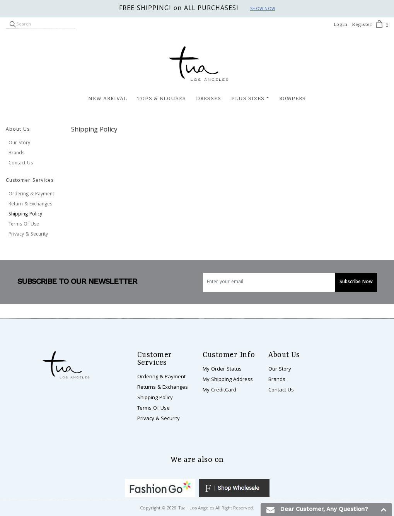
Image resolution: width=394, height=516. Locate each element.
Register (362, 24)
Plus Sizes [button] (247, 99)
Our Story (19, 143)
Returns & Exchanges (162, 387)
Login (341, 24)
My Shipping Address (228, 380)
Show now (262, 9)
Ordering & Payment (31, 194)
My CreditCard (219, 390)
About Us (18, 130)
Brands (16, 153)
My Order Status (222, 369)
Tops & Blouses (161, 99)
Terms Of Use (24, 224)
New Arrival (107, 99)
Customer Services (30, 181)
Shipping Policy (25, 214)
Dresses (208, 99)
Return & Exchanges (30, 204)
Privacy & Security (28, 235)
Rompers (292, 99)
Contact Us (21, 163)
